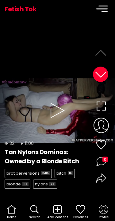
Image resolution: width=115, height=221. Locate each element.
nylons (45, 184)
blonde (17, 184)
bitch (64, 173)
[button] (100, 74)
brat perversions (28, 173)
